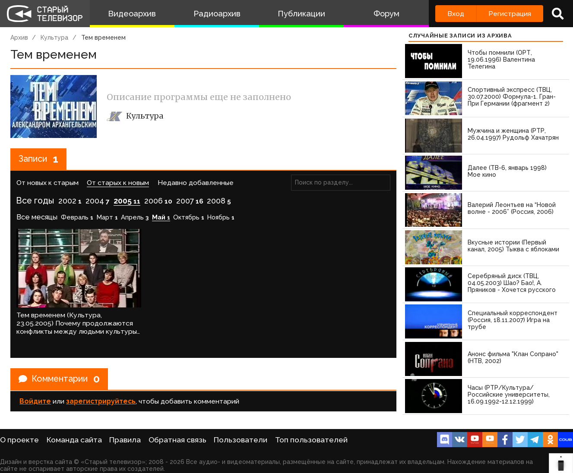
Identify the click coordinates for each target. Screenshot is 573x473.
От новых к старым (47, 183)
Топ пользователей (311, 439)
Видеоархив (132, 13)
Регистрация (509, 13)
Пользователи (240, 439)
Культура (54, 37)
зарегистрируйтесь (101, 399)
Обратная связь (177, 439)
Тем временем (103, 37)
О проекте (19, 439)
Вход (455, 13)
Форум (386, 13)
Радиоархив (217, 13)
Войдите (35, 399)
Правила (125, 439)
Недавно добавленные (196, 183)
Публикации (301, 13)
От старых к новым (118, 183)
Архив (19, 37)
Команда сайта (74, 439)
